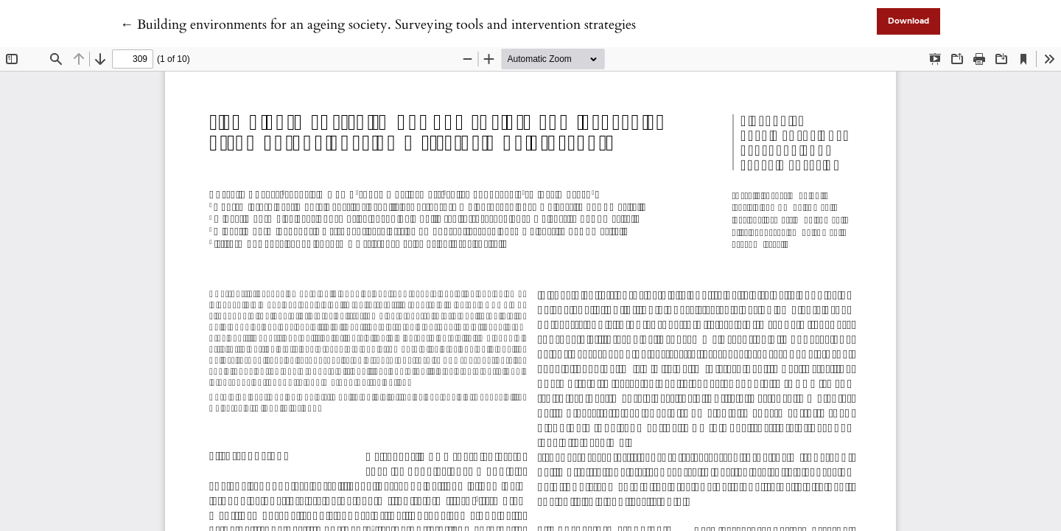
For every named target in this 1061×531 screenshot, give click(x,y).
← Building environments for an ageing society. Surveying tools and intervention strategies (378, 24)
